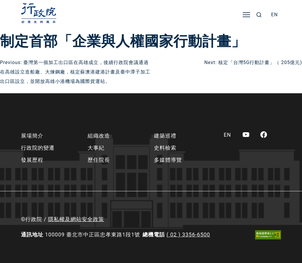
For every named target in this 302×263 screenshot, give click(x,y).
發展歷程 (32, 160)
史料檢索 (165, 148)
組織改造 (99, 136)
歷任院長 (99, 160)
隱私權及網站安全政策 (76, 219)
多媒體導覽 (168, 160)
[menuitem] (274, 15)
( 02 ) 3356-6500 (188, 234)
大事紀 (96, 148)
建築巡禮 (165, 136)
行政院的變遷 (38, 148)
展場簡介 (32, 136)
